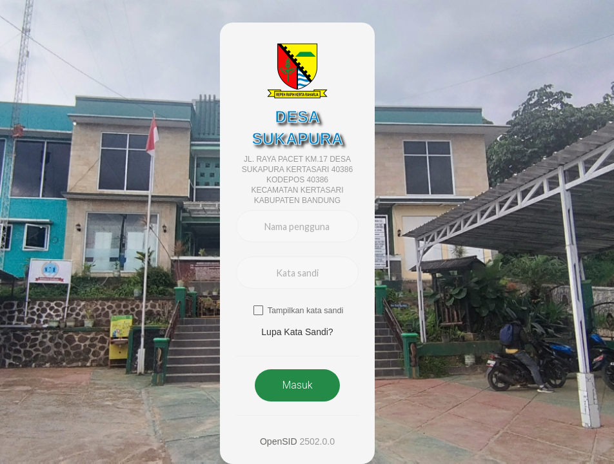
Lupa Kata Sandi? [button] (297, 332)
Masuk (297, 385)
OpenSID (278, 441)
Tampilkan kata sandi (306, 310)
